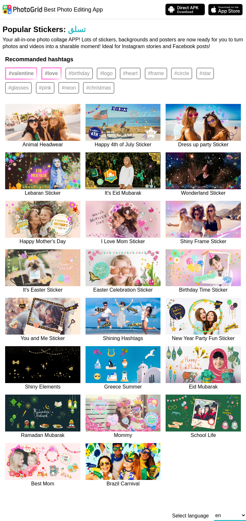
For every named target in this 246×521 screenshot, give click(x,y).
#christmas (98, 87)
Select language (190, 515)
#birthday (79, 73)
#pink (45, 87)
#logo (106, 73)
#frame (156, 73)
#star (205, 73)
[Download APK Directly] (185, 9)
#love (51, 73)
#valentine (21, 73)
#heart (130, 73)
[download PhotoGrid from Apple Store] (225, 9)
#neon (69, 87)
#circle (181, 73)
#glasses (18, 87)
